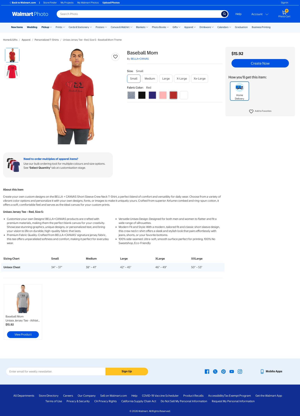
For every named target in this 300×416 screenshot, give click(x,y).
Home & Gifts (10, 39)
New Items (17, 27)
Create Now (260, 63)
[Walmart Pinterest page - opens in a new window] (223, 371)
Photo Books (159, 27)
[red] (173, 95)
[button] (260, 111)
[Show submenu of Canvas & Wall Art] (131, 27)
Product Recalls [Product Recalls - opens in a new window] (193, 395)
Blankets (140, 27)
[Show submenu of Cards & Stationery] (91, 27)
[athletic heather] (131, 95)
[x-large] (182, 79)
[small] (133, 79)
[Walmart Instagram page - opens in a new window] (240, 371)
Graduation (241, 27)
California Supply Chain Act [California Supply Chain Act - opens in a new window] (138, 401)
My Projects (67, 2)
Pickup (45, 27)
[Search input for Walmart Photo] (139, 14)
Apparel (188, 27)
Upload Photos (111, 2)
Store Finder (50, 2)
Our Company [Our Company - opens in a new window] (87, 395)
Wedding (32, 27)
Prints (59, 27)
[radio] (12, 55)
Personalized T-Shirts (47, 39)
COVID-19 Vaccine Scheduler (160, 395)
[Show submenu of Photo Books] (168, 27)
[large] (166, 79)
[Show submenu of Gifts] (179, 27)
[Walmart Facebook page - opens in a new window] (207, 371)
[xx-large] (199, 79)
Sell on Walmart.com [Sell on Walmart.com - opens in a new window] (113, 395)
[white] (184, 95)
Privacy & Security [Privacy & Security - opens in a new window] (78, 401)
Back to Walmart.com (22, 2)
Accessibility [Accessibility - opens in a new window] (216, 395)
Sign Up (127, 371)
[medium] (150, 79)
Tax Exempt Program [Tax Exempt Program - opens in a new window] (237, 395)
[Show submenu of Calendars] (230, 27)
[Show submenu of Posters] (106, 27)
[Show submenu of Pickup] (51, 27)
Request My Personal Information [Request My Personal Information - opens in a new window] (233, 401)
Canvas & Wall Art (120, 27)
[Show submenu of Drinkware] (212, 27)
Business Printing (261, 27)
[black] (142, 95)
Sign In (284, 2)
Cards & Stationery (79, 27)
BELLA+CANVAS (140, 58)
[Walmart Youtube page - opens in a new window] (231, 371)
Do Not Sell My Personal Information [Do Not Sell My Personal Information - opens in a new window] (184, 401)
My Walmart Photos (88, 2)
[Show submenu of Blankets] (147, 27)
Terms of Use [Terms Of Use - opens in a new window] (53, 401)
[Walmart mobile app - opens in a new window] (271, 371)
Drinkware (205, 27)
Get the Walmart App (268, 395)
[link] (23, 312)
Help (238, 14)
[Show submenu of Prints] (64, 27)
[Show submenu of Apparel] (195, 27)
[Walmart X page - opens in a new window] (215, 371)
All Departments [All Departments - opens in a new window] (23, 395)
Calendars (222, 27)
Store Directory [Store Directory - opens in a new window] (49, 395)
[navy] (152, 95)
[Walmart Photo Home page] (30, 14)
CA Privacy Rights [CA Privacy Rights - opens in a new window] (105, 401)
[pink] (163, 95)
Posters (100, 27)
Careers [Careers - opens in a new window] (68, 395)
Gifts (175, 27)
